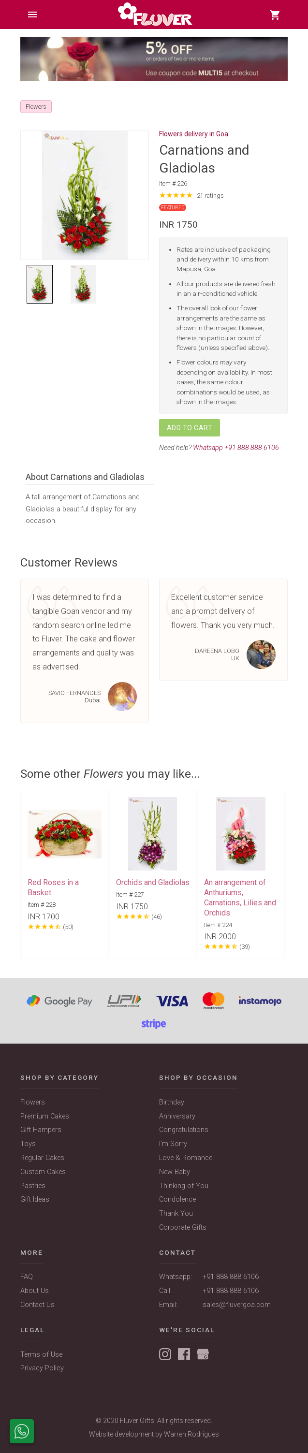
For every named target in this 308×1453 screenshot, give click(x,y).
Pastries (32, 1186)
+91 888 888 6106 (231, 1277)
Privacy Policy (42, 1368)
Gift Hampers (40, 1130)
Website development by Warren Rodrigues (154, 1434)
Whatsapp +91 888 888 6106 (236, 448)
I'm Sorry (173, 1144)
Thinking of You (183, 1186)
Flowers (32, 1102)
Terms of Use (41, 1355)
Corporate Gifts (182, 1227)
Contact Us (37, 1305)
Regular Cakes (42, 1158)
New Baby (174, 1172)
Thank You (176, 1213)
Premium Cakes (44, 1116)
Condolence (177, 1199)
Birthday (171, 1102)
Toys (28, 1144)
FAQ (26, 1277)
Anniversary (177, 1116)
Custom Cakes (43, 1172)
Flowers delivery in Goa (193, 134)
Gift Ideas (34, 1199)
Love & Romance (185, 1158)
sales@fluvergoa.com (237, 1305)
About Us (34, 1291)
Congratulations (183, 1130)
